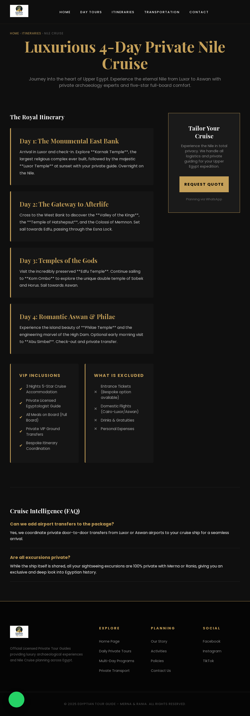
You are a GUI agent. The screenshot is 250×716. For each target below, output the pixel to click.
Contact (199, 12)
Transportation (162, 12)
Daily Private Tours (115, 651)
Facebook (211, 641)
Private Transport (114, 670)
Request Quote (204, 184)
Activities (159, 651)
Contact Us (161, 670)
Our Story (159, 641)
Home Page (109, 641)
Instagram (212, 651)
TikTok (208, 660)
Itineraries (123, 12)
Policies (157, 660)
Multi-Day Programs (116, 660)
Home (65, 12)
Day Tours (91, 12)
